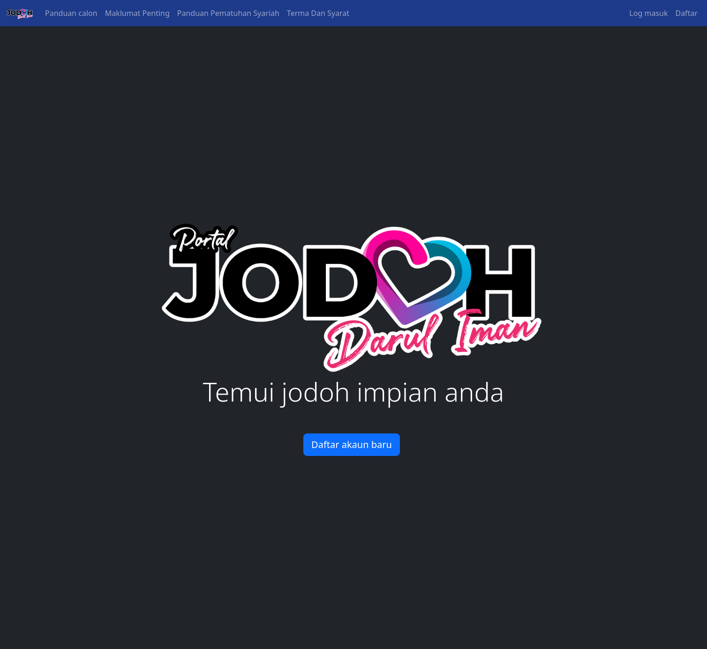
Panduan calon (71, 13)
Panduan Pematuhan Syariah (228, 13)
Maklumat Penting (137, 13)
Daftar (686, 13)
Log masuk (648, 13)
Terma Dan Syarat (318, 13)
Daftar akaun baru (351, 444)
